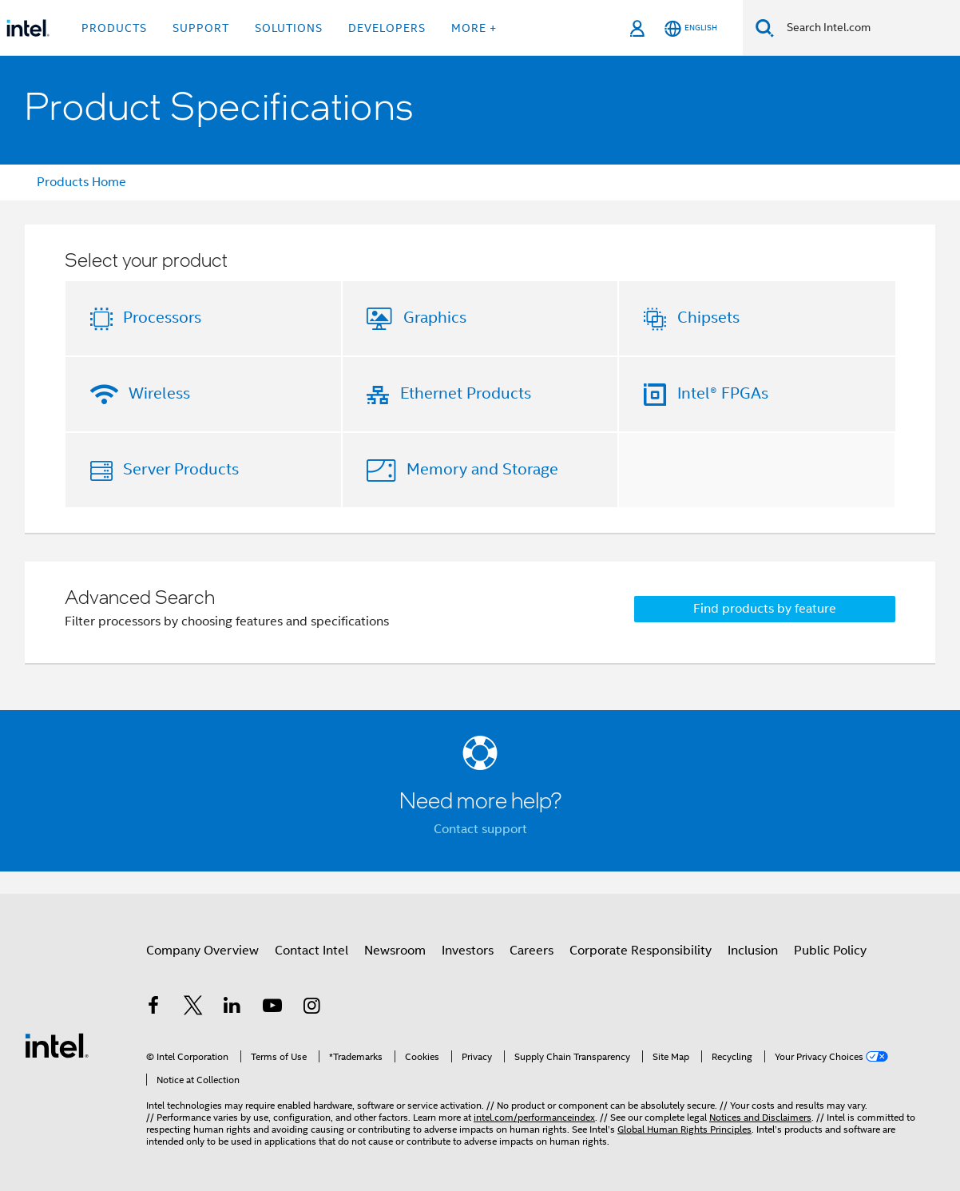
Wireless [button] (159, 393)
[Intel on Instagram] (311, 1008)
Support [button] (201, 28)
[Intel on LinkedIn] (232, 1008)
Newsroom (395, 951)
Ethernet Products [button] (465, 393)
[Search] (765, 28)
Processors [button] (162, 318)
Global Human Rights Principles (684, 1129)
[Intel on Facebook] (153, 1008)
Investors (468, 951)
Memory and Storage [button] (482, 469)
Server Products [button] (181, 469)
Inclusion (753, 951)
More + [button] (474, 28)
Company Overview (202, 951)
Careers (531, 951)
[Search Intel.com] (867, 28)
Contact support (480, 829)
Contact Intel (311, 951)
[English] (690, 28)
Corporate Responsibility (640, 951)
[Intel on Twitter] (193, 1008)
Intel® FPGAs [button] (722, 393)
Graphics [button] (434, 318)
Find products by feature (764, 609)
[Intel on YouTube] (272, 1008)
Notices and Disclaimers (760, 1117)
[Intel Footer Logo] (57, 1045)
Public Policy (830, 951)
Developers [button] (387, 28)
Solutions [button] (289, 28)
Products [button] (114, 28)
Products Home (81, 182)
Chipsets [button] (708, 318)
